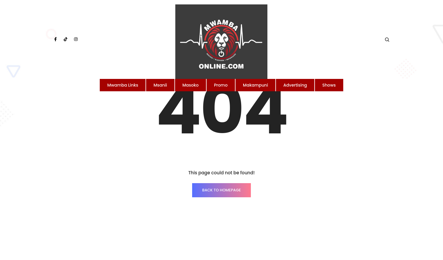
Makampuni (255, 85)
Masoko (190, 85)
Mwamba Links (122, 85)
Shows (329, 85)
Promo (221, 85)
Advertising (295, 85)
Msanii (160, 85)
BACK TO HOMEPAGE (221, 190)
